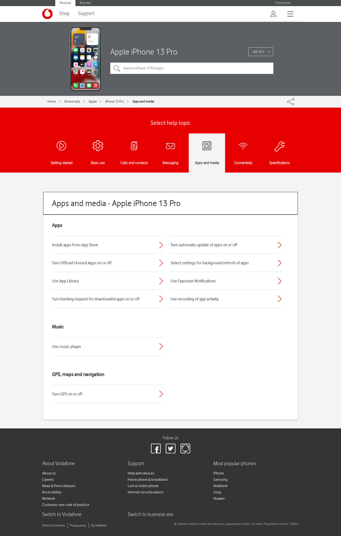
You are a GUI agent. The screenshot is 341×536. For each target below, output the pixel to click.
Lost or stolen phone (143, 486)
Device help (72, 101)
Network (48, 498)
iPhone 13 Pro (114, 101)
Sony (217, 492)
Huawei (219, 498)
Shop (64, 13)
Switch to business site (150, 514)
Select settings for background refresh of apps (209, 262)
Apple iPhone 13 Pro (143, 52)
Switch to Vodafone (62, 514)
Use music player (66, 346)
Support (86, 13)
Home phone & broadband (147, 479)
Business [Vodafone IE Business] (85, 3)
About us (49, 473)
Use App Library (65, 280)
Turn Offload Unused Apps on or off (82, 262)
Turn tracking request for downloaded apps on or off (96, 298)
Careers (48, 479)
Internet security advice (146, 492)
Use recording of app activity (194, 298)
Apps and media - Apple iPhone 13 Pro (116, 203)
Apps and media (143, 101)
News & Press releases (58, 486)
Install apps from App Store (75, 244)
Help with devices (141, 473)
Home (51, 101)
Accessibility (51, 492)
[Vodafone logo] (47, 14)
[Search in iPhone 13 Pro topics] (191, 68)
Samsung (220, 479)
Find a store (283, 3)
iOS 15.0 (258, 52)
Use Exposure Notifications (193, 280)
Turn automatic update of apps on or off (203, 244)
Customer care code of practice (65, 505)
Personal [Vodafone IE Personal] (65, 3)
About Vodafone (58, 463)
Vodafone (220, 486)
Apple (93, 101)
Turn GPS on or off (67, 393)
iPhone (218, 473)
